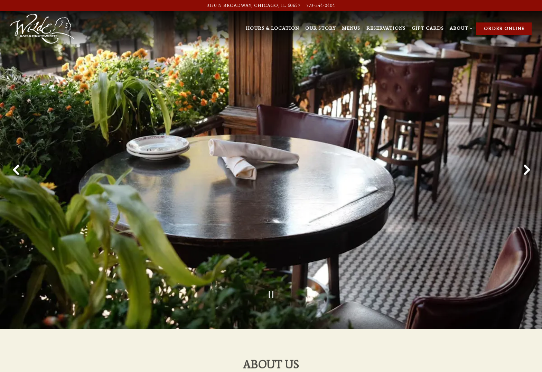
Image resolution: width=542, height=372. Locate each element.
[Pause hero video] (271, 282)
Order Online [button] (504, 28)
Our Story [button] (320, 28)
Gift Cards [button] (428, 28)
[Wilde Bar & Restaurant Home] (42, 28)
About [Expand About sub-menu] (460, 28)
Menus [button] (351, 28)
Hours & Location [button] (272, 28)
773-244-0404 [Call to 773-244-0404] (320, 5)
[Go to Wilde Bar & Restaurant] (253, 5)
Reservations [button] (385, 28)
